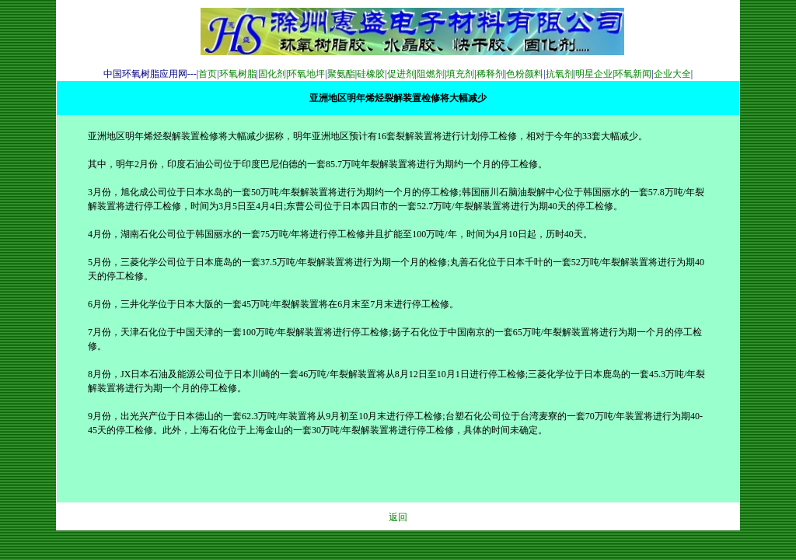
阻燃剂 (431, 73)
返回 (398, 517)
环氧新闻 (632, 73)
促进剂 (401, 73)
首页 (207, 73)
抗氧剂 (560, 73)
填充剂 (460, 73)
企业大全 (672, 73)
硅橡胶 (371, 73)
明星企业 (594, 73)
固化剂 (272, 73)
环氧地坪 (306, 73)
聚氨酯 (341, 73)
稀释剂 (490, 73)
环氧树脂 (238, 73)
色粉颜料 (524, 73)
